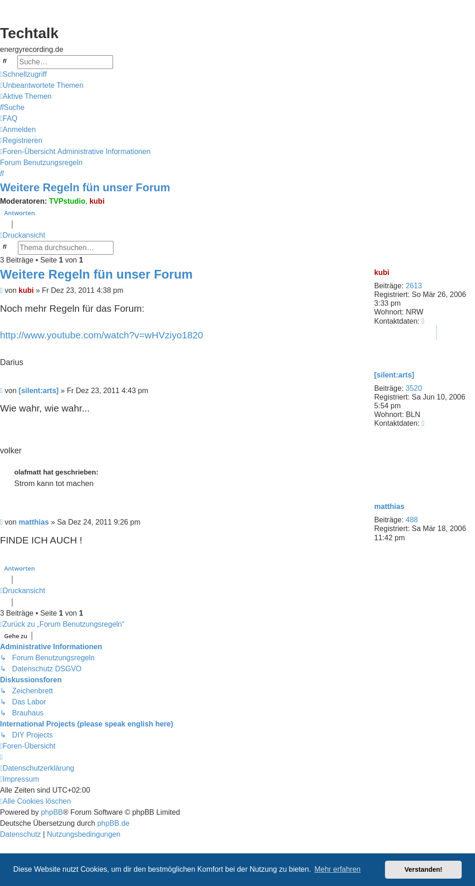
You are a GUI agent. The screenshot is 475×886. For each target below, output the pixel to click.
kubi (97, 201)
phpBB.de (113, 823)
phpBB (52, 812)
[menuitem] (42, 85)
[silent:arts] (394, 375)
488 (412, 520)
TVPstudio (67, 201)
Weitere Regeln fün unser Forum (85, 187)
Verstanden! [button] (423, 869)
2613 (414, 286)
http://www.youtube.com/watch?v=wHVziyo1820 (101, 335)
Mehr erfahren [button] (337, 869)
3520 (414, 388)
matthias (389, 506)
